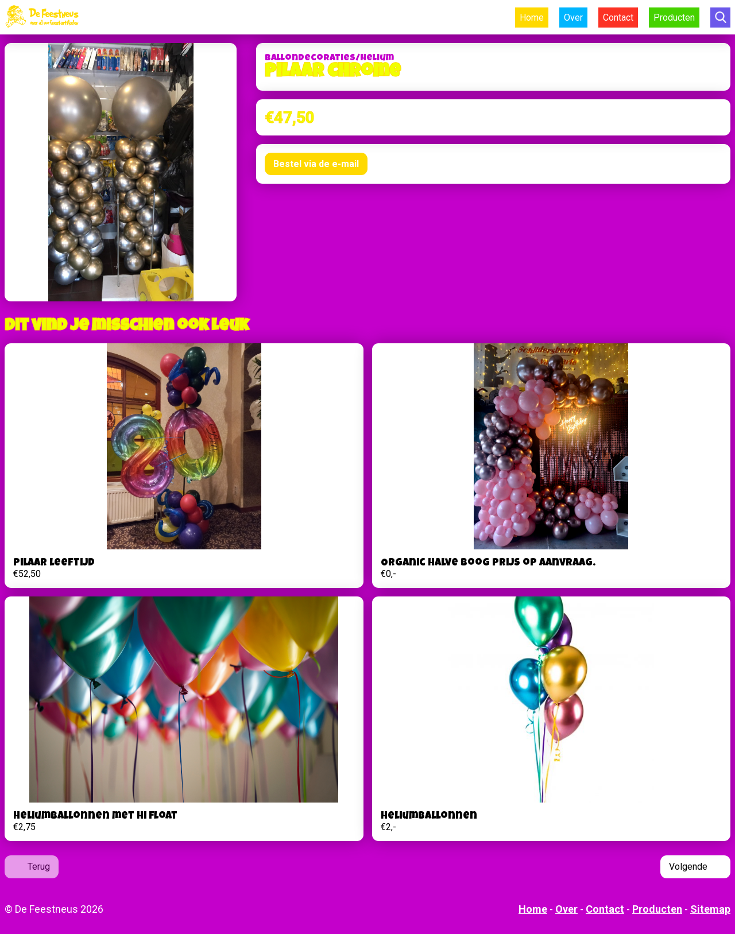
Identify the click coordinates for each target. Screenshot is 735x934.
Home (532, 17)
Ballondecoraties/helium (329, 58)
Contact (618, 17)
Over (573, 17)
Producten (674, 17)
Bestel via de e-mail (316, 163)
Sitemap (710, 909)
